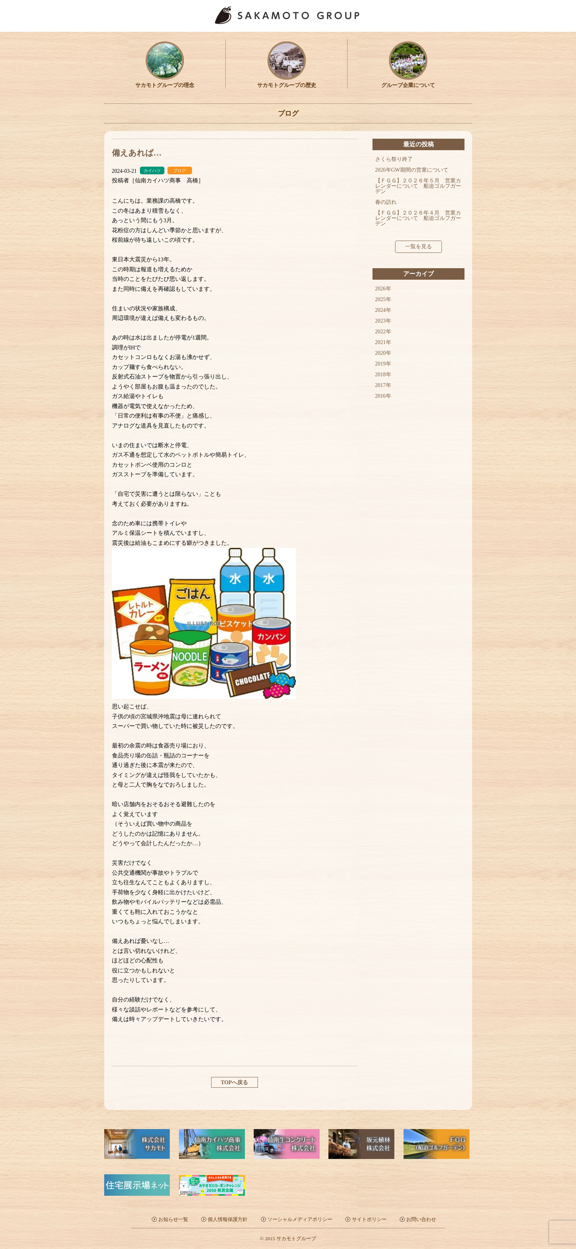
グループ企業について (408, 82)
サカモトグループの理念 (164, 82)
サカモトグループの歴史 (286, 82)
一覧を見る (418, 246)
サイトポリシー (369, 1219)
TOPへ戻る (234, 1082)
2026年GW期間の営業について (411, 170)
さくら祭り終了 (394, 159)
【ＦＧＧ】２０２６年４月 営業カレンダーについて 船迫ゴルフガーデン (418, 218)
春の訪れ (386, 202)
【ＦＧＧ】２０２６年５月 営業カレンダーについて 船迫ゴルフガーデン (418, 186)
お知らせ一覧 (173, 1219)
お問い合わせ (421, 1219)
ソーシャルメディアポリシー (299, 1219)
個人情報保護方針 (228, 1219)
